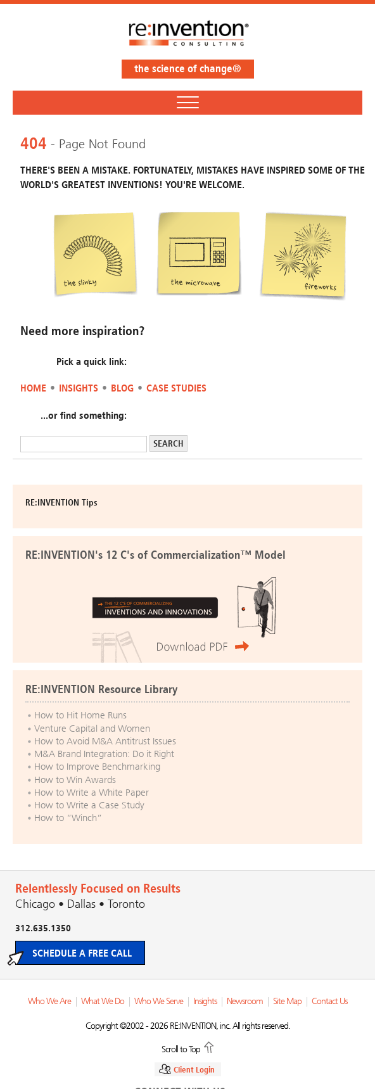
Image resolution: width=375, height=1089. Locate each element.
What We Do (102, 1001)
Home (33, 388)
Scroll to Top (181, 1048)
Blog (122, 388)
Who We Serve (158, 1001)
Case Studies (176, 388)
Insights (78, 388)
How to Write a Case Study (89, 805)
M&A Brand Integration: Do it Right (104, 754)
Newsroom (245, 1001)
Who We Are (49, 1001)
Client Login (194, 1069)
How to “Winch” (68, 818)
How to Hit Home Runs (80, 715)
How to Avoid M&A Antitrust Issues (105, 741)
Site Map (287, 1001)
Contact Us (329, 1001)
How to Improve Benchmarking (97, 766)
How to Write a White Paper (91, 792)
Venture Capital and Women (92, 728)
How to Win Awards (75, 780)
